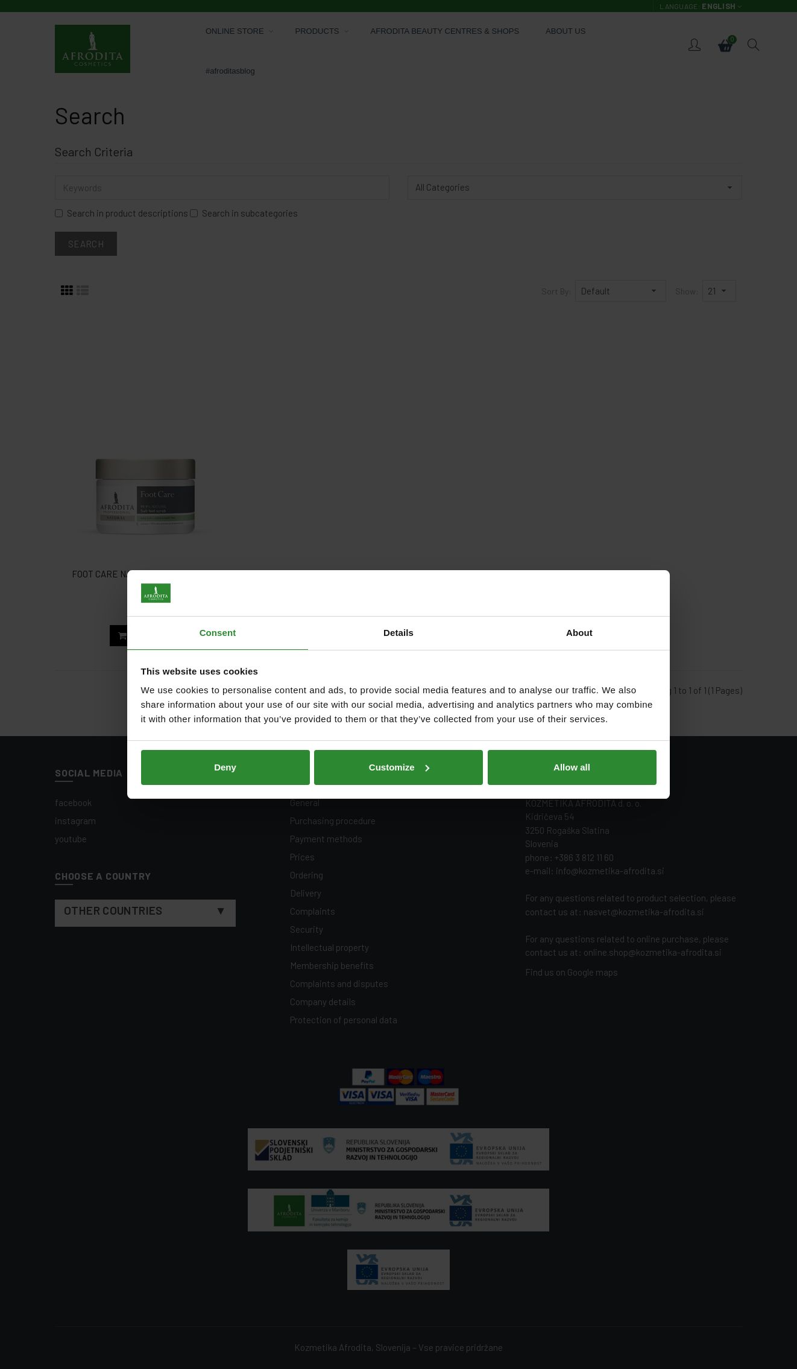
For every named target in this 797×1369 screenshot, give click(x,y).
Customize (399, 767)
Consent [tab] (218, 632)
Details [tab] (398, 632)
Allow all (571, 767)
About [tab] (579, 632)
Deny (225, 767)
